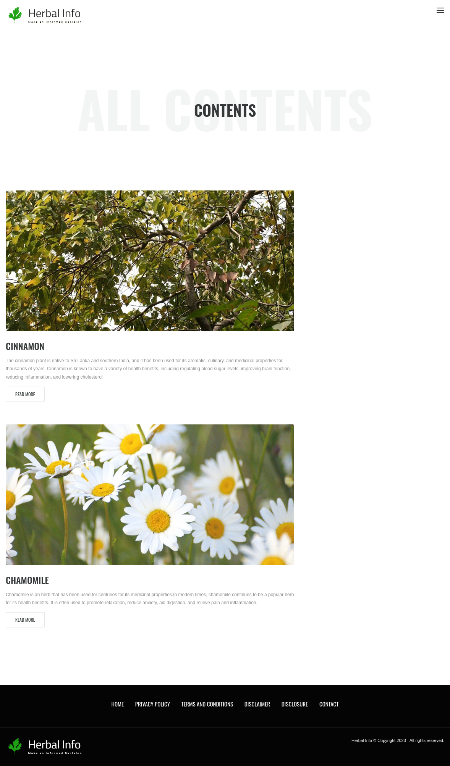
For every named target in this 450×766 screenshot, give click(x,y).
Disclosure (295, 704)
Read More (25, 394)
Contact (329, 704)
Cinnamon (25, 346)
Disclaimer (257, 704)
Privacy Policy (152, 704)
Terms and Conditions (207, 704)
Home (118, 704)
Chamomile (27, 580)
